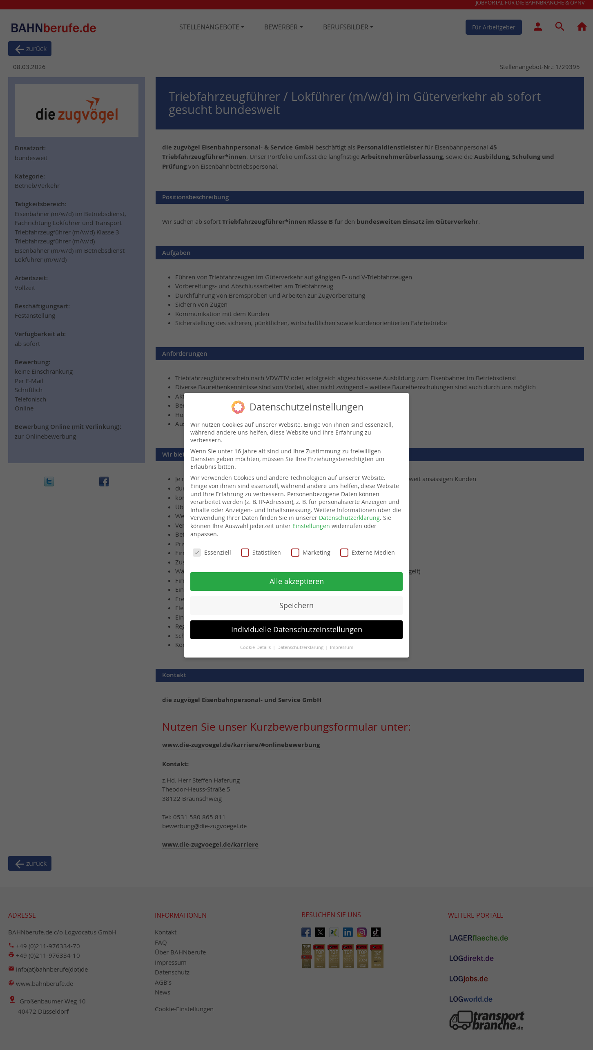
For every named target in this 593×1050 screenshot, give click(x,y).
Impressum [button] (341, 647)
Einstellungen (311, 526)
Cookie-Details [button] (256, 647)
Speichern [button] (296, 605)
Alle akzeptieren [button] (297, 581)
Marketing (310, 552)
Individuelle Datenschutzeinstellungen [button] (296, 629)
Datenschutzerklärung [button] (301, 647)
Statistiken (261, 552)
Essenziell (212, 552)
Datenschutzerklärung (349, 518)
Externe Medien (367, 552)
